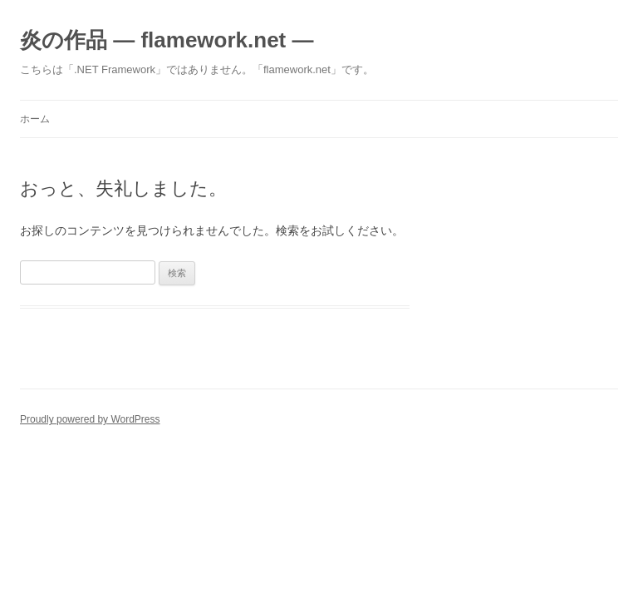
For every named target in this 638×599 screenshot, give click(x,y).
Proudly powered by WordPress (90, 419)
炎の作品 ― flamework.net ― (167, 39)
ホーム (35, 119)
